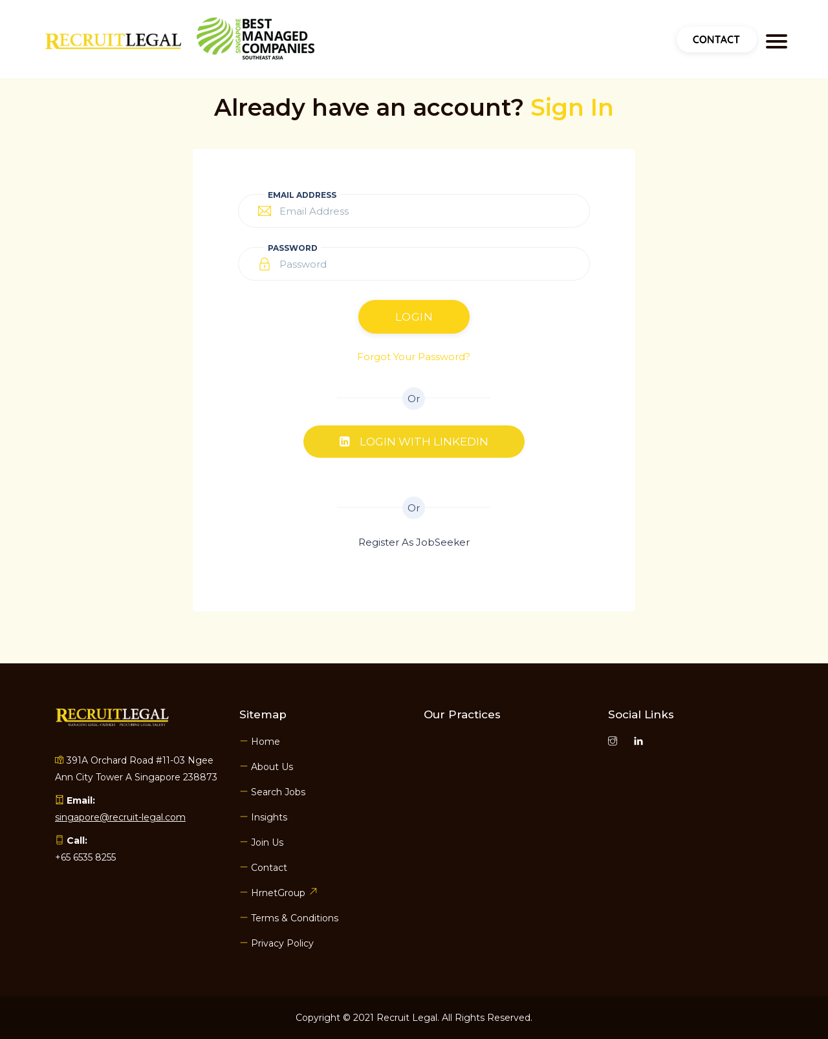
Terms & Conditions (288, 918)
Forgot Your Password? (413, 356)
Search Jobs (272, 792)
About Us (266, 767)
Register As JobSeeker (414, 542)
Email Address (302, 195)
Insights (263, 817)
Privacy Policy (276, 943)
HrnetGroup (278, 893)
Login (414, 316)
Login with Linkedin (414, 441)
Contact (716, 39)
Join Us (261, 842)
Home (259, 741)
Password (293, 248)
